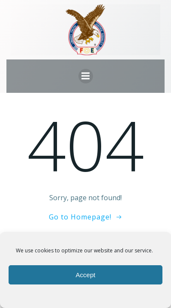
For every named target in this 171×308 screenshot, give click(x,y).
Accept (86, 274)
